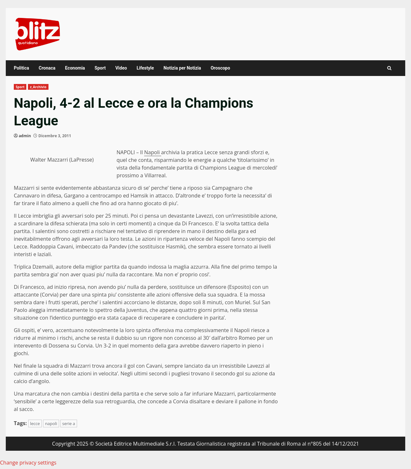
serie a (68, 423)
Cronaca (47, 68)
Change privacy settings (28, 462)
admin (25, 135)
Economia (75, 68)
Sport (100, 68)
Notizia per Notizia (182, 68)
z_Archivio (38, 87)
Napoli (152, 152)
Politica (21, 68)
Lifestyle (145, 68)
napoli (51, 423)
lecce (35, 423)
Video (121, 68)
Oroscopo (220, 68)
